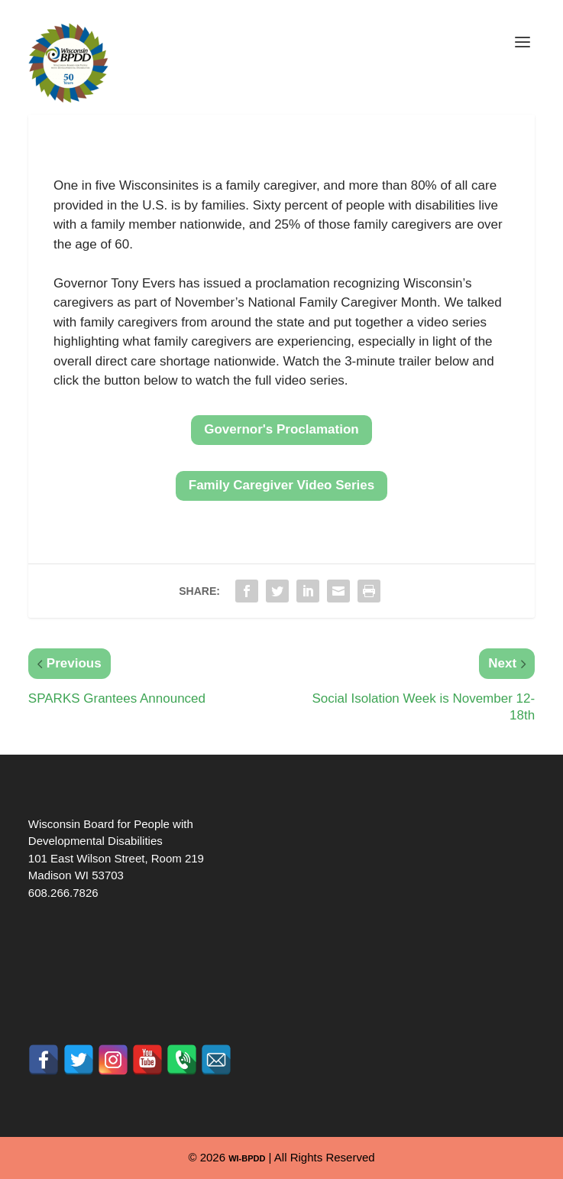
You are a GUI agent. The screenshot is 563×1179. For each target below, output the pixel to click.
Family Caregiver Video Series (281, 485)
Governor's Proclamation (281, 429)
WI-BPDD (246, 1158)
